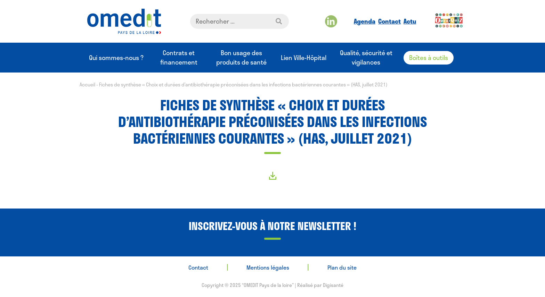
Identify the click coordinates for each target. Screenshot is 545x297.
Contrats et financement (178, 57)
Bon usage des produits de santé (241, 57)
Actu (410, 21)
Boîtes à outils (428, 57)
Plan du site (342, 267)
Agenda (364, 21)
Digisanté (333, 285)
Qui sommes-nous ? (116, 57)
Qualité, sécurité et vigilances (366, 57)
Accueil (87, 84)
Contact (389, 21)
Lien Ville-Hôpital (303, 57)
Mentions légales (267, 267)
